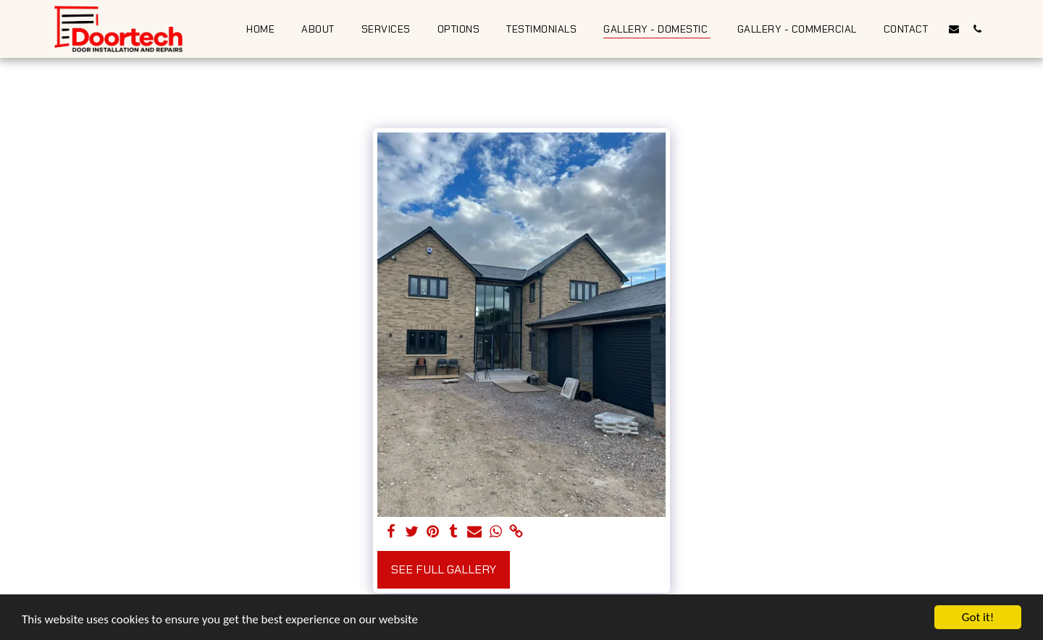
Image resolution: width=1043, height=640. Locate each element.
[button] (954, 28)
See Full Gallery (443, 569)
